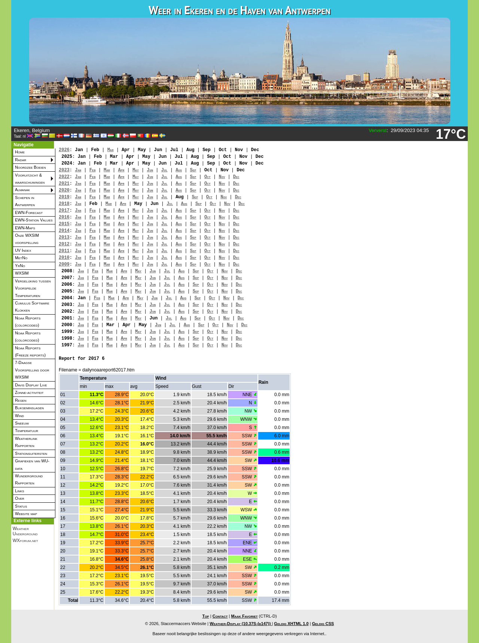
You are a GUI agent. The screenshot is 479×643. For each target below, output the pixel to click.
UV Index (23, 250)
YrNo (20, 265)
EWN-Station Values (34, 220)
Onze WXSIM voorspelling (27, 239)
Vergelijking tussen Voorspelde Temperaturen (33, 288)
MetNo (21, 257)
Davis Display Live (31, 385)
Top (205, 616)
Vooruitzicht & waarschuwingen (30, 178)
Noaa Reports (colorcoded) (27, 321)
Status (21, 506)
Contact (220, 616)
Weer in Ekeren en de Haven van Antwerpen (239, 10)
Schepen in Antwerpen (25, 201)
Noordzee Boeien (30, 167)
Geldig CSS (323, 623)
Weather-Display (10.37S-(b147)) (241, 623)
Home (20, 152)
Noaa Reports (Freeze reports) (30, 351)
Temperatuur (26, 430)
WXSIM (22, 273)
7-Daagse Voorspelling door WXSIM (32, 369)
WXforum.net (25, 540)
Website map (26, 513)
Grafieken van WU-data (32, 464)
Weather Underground (25, 531)
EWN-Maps (25, 228)
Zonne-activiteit (29, 392)
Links (19, 491)
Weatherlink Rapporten (26, 442)
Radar (20, 159)
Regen (20, 400)
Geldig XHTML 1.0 (291, 623)
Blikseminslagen (29, 407)
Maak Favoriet (244, 616)
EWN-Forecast (29, 212)
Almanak (22, 189)
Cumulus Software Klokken (32, 306)
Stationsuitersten (31, 453)
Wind (19, 415)
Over (19, 498)
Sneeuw (22, 423)
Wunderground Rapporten (29, 479)
